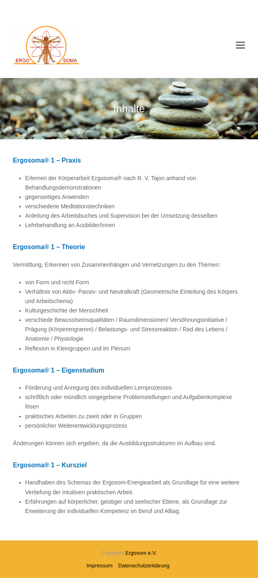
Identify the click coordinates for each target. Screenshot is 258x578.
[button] (240, 45)
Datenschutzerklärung (144, 565)
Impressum (100, 565)
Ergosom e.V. (141, 553)
